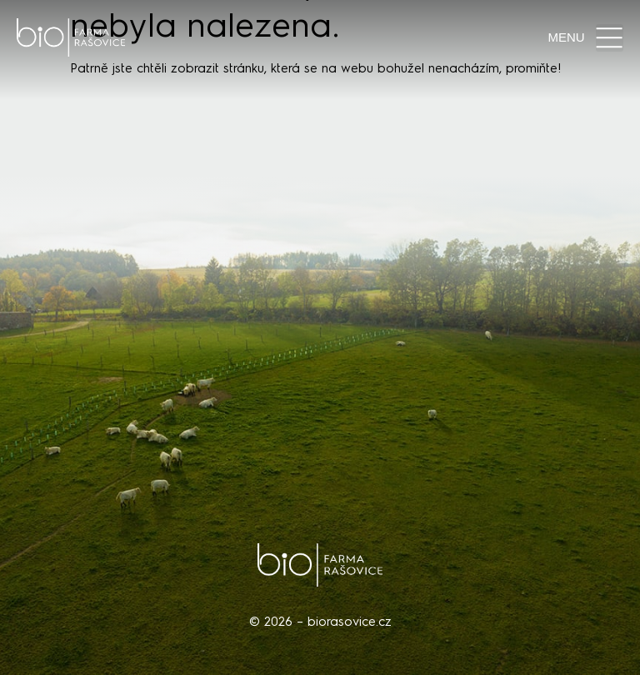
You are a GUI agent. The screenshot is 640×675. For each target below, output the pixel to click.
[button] (609, 38)
